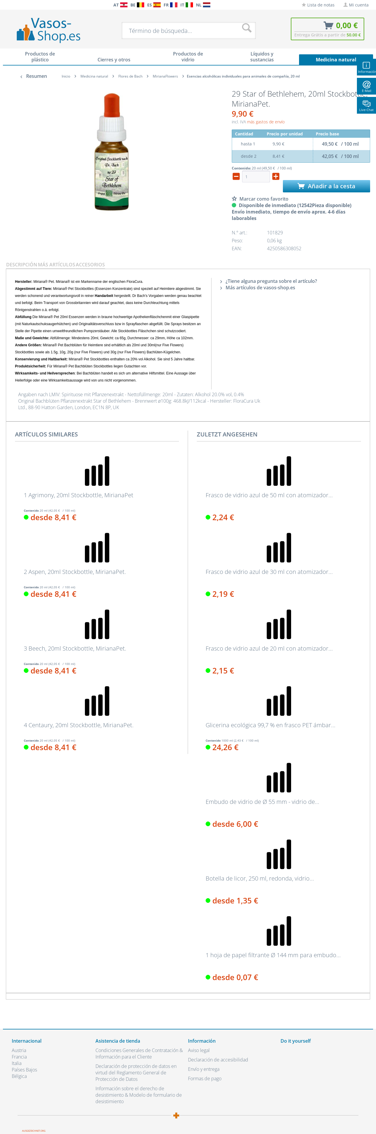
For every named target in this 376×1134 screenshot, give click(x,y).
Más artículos (56, 264)
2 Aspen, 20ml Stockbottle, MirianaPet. (75, 572)
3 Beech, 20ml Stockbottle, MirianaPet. (75, 648)
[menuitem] (14, 5)
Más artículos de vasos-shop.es (257, 287)
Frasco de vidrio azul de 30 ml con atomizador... (269, 572)
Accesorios (90, 264)
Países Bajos (24, 1069)
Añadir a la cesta (326, 186)
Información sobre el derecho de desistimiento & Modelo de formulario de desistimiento (138, 1095)
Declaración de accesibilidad (218, 1059)
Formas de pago (204, 1078)
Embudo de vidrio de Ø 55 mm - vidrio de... (262, 802)
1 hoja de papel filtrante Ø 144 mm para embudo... (273, 955)
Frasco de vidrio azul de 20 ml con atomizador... (269, 648)
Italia (16, 1063)
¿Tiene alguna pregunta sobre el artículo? (268, 281)
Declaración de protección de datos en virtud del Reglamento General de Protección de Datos (136, 1072)
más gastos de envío (266, 122)
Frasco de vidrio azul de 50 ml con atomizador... (269, 495)
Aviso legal (199, 1050)
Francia (19, 1057)
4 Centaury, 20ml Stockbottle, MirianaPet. (79, 725)
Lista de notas (318, 5)
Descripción (21, 264)
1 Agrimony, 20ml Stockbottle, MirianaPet (78, 495)
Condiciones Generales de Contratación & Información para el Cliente (139, 1053)
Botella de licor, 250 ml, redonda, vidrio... (260, 878)
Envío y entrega (203, 1069)
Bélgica (19, 1076)
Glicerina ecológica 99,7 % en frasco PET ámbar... (270, 725)
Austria (19, 1050)
